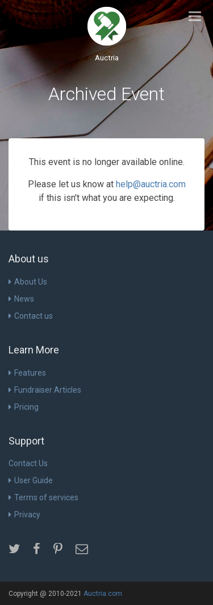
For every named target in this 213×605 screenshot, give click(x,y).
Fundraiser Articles (45, 389)
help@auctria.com (151, 184)
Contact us (31, 315)
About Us (28, 281)
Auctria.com (102, 594)
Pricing (24, 406)
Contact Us (28, 463)
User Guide (31, 480)
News (21, 298)
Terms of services (43, 497)
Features (27, 372)
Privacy (24, 514)
